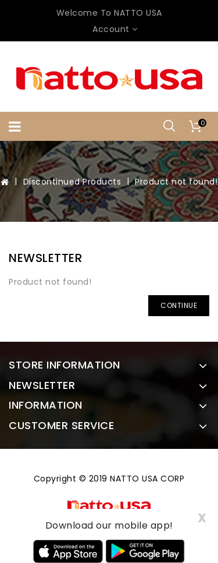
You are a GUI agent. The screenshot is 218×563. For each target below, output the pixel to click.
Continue (178, 305)
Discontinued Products (72, 181)
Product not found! (176, 181)
